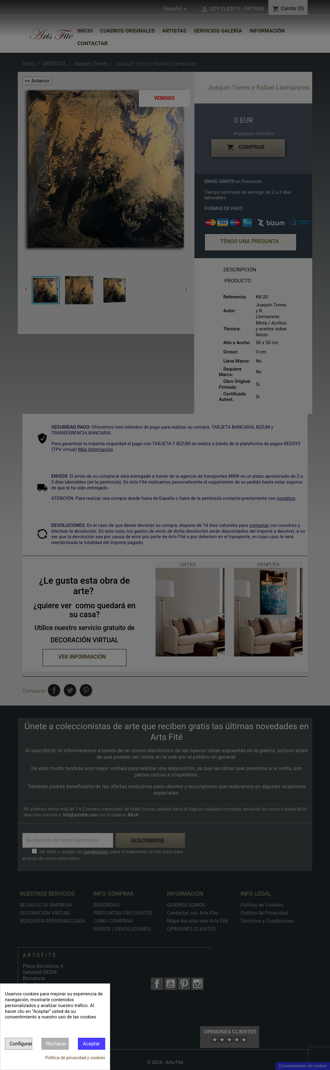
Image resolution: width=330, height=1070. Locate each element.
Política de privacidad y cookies (75, 1057)
